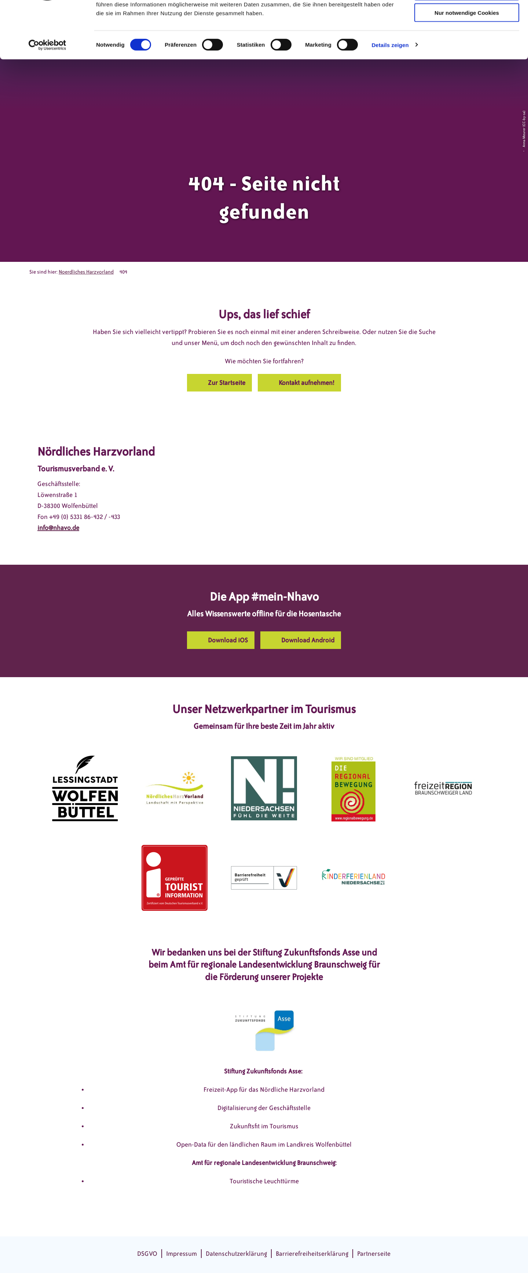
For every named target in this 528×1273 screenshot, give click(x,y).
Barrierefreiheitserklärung (312, 1253)
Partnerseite (373, 1253)
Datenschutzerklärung (236, 1253)
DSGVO (147, 1253)
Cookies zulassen (467, 18)
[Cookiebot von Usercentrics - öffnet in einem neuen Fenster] (47, 93)
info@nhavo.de (58, 527)
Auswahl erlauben (466, 40)
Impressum (181, 1253)
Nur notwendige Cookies (466, 61)
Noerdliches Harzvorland (86, 272)
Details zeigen (389, 93)
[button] (219, 382)
